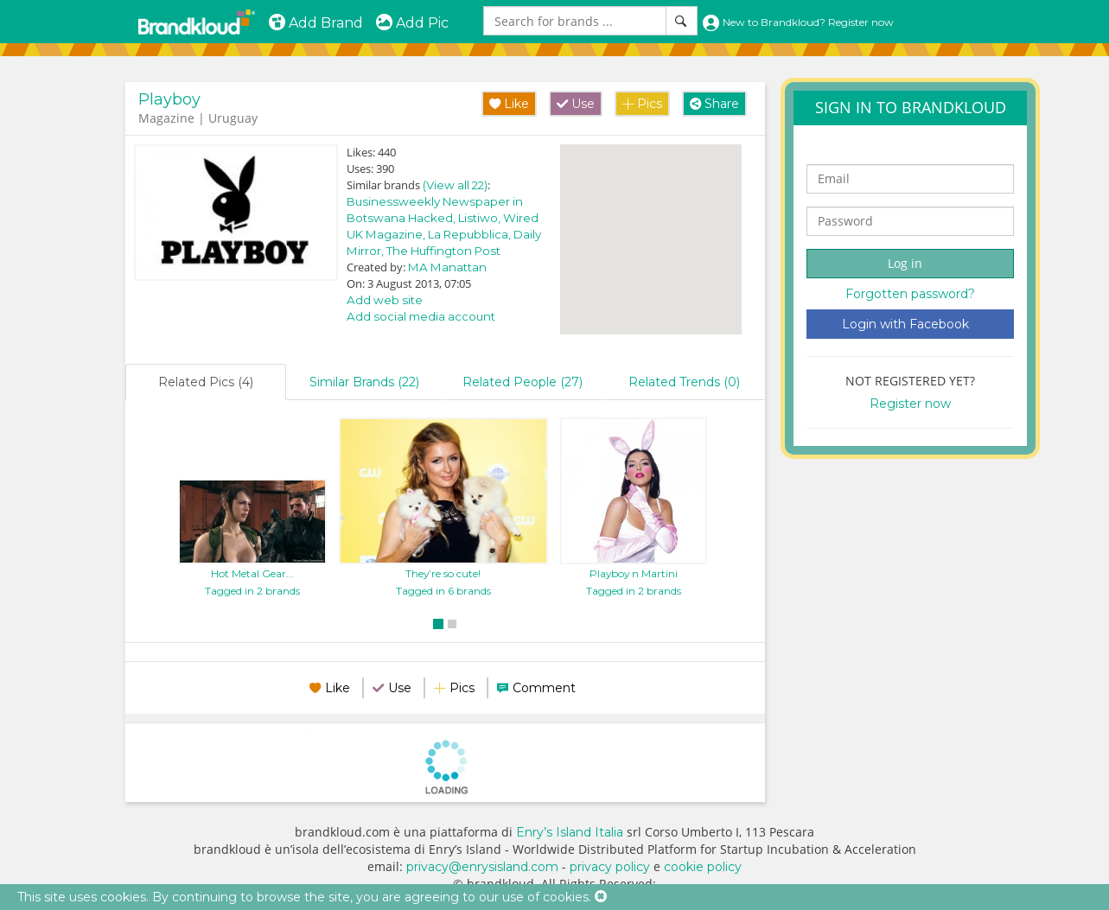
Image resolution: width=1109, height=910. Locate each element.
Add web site (385, 300)
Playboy (169, 99)
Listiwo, (480, 218)
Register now (910, 403)
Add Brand (315, 23)
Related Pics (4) (205, 382)
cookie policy (703, 867)
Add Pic (412, 23)
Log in (905, 263)
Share (714, 103)
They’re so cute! (443, 573)
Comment (544, 688)
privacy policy (610, 867)
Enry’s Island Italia (569, 832)
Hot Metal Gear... (252, 573)
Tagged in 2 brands (252, 590)
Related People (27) (522, 382)
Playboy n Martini (634, 573)
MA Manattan (447, 267)
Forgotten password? (910, 294)
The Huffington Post (443, 251)
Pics (642, 103)
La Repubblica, (470, 234)
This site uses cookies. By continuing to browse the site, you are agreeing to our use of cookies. (304, 897)
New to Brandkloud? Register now (798, 22)
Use (576, 103)
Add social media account (421, 316)
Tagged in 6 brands (443, 590)
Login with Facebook (905, 324)
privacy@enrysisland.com (482, 867)
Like (509, 103)
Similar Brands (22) (364, 382)
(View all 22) (455, 185)
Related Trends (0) (684, 382)
